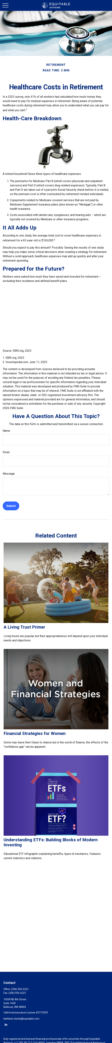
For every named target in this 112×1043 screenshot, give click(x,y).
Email (6, 452)
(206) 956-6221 (20, 989)
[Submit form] (11, 505)
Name (6, 430)
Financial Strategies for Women (35, 733)
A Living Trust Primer (24, 627)
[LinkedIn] (5, 1024)
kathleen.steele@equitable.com (21, 1018)
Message (9, 473)
